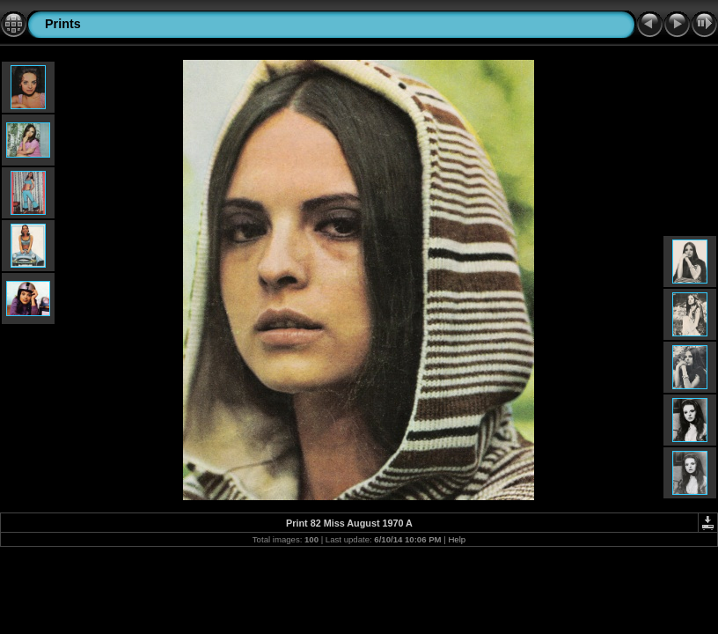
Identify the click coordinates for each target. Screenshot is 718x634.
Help (456, 539)
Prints (63, 24)
